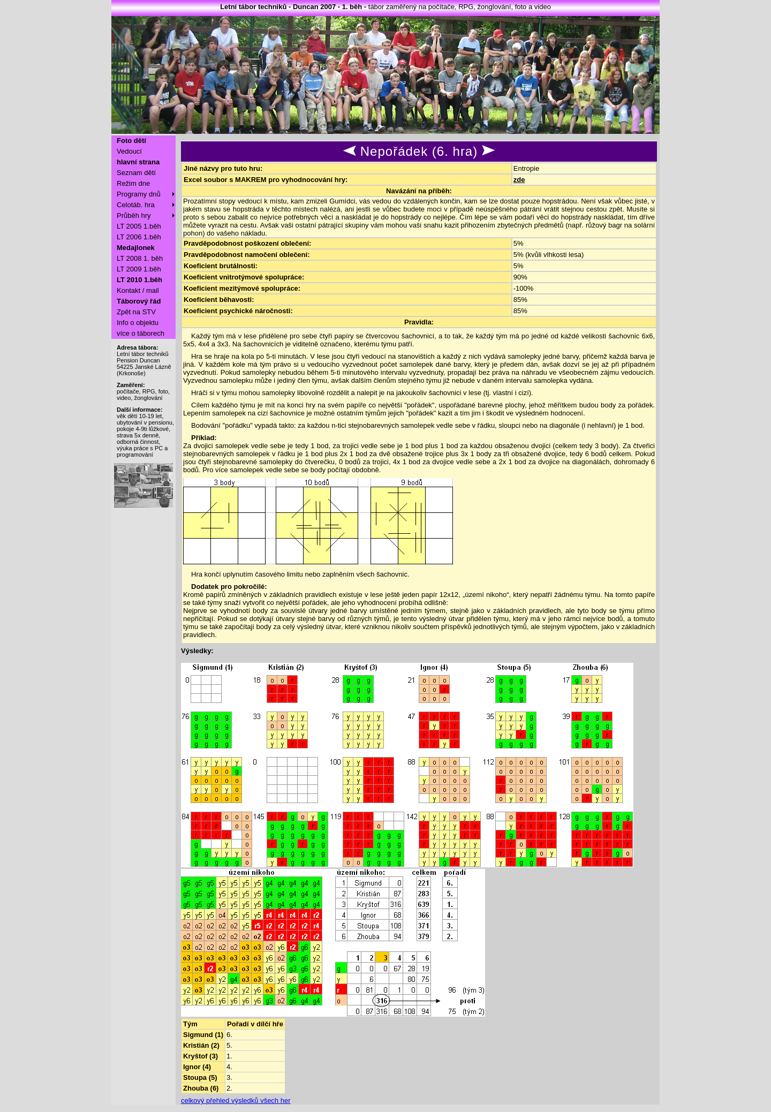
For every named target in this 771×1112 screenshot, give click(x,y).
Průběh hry (134, 215)
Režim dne (133, 183)
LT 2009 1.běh (139, 269)
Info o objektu (137, 323)
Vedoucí (129, 151)
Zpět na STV (136, 312)
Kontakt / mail (138, 290)
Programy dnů (139, 194)
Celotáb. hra (136, 205)
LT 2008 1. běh (140, 258)
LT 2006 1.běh (139, 237)
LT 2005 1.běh (139, 226)
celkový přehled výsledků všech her (236, 1100)
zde (519, 180)
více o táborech (140, 333)
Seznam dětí (136, 173)
